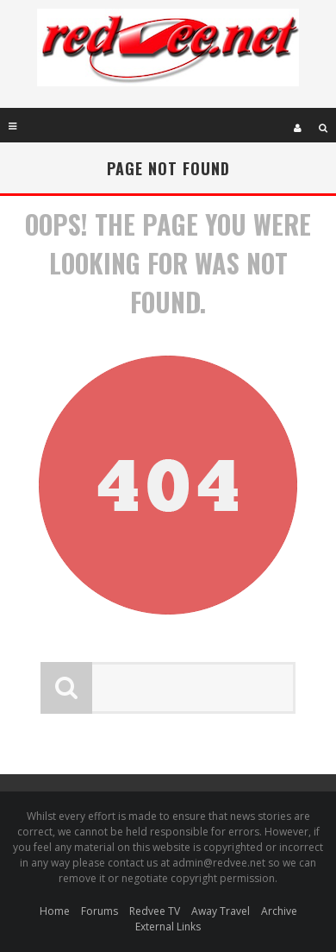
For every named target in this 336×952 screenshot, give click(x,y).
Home (55, 911)
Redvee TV (154, 911)
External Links (168, 926)
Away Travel (220, 911)
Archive (279, 911)
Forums (99, 911)
